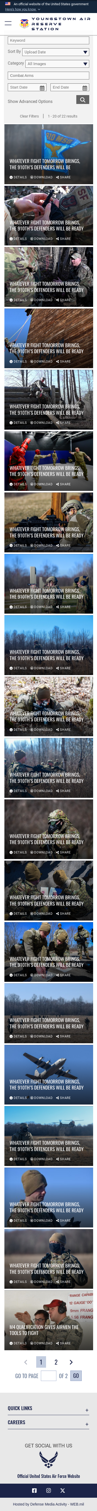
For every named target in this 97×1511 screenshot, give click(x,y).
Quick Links (20, 1408)
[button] (23, 9)
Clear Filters (29, 116)
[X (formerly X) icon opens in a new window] (62, 1491)
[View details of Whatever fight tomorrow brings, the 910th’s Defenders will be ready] (48, 216)
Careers (16, 1422)
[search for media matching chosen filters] (82, 99)
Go (76, 1375)
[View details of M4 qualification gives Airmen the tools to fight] (48, 1321)
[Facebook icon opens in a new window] (34, 1491)
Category (16, 63)
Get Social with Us (48, 1446)
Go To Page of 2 (41, 1376)
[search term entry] (48, 40)
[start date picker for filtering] (27, 87)
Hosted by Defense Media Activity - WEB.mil (48, 1504)
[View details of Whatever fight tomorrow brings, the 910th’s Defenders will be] (48, 155)
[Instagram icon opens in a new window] (49, 1491)
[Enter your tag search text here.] (48, 75)
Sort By (14, 52)
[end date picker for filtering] (69, 87)
